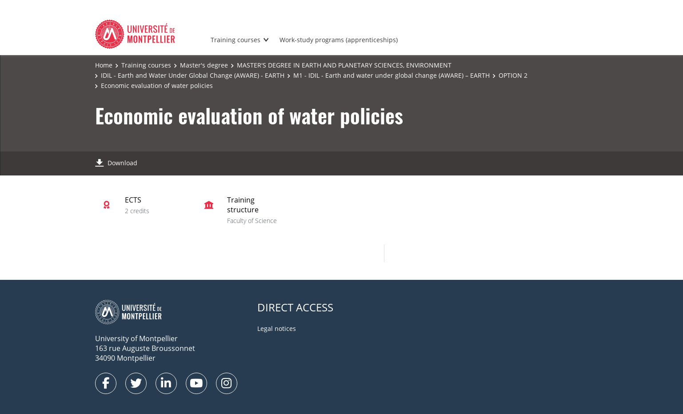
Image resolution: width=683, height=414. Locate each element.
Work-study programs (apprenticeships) (339, 40)
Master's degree (204, 65)
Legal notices (276, 328)
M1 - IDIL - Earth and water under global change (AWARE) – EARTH (391, 75)
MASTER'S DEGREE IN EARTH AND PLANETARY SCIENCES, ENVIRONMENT (344, 65)
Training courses (235, 40)
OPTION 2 (513, 75)
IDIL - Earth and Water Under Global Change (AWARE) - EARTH (192, 75)
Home (103, 65)
